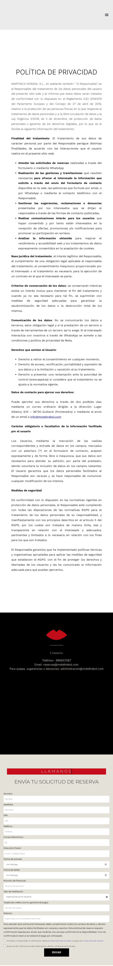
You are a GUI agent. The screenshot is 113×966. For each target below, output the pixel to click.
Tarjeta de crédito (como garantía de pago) (25, 902)
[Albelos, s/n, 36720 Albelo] (56, 706)
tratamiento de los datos (61, 941)
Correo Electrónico (13, 837)
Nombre (7, 793)
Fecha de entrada (12, 859)
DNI (5, 815)
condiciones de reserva (93, 941)
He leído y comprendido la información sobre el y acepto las (55, 941)
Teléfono (7, 826)
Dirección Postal (12, 848)
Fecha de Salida (11, 870)
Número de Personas (14, 880)
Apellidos (8, 804)
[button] (107, 14)
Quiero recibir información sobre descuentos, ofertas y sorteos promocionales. (41, 946)
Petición (7, 913)
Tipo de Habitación (13, 891)
